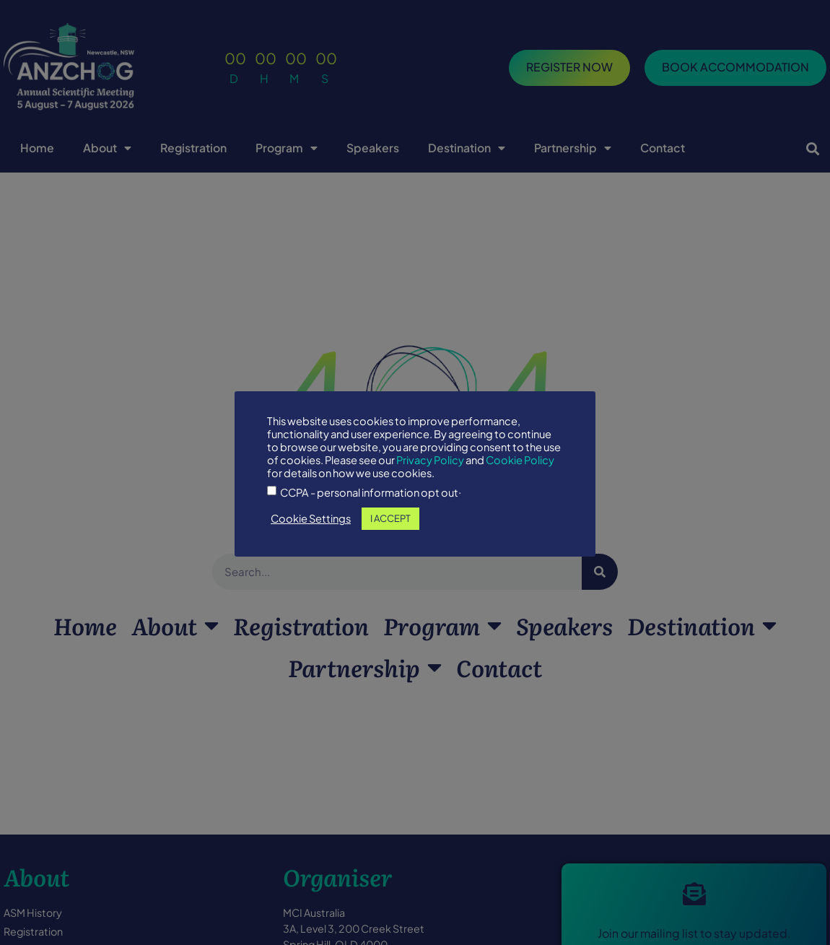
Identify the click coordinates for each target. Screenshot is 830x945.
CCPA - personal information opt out (369, 492)
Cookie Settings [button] (311, 518)
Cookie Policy (520, 459)
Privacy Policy (430, 459)
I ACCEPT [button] (390, 518)
